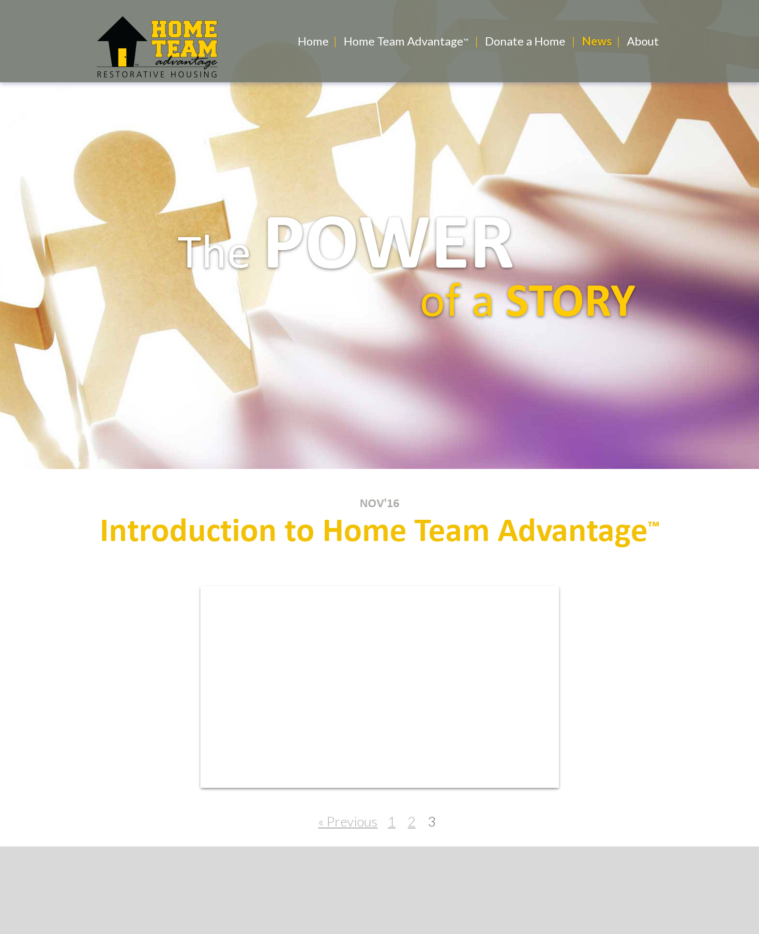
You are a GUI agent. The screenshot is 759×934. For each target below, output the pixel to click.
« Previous (348, 821)
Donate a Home (525, 41)
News (597, 41)
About (643, 41)
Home (313, 41)
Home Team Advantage (403, 41)
